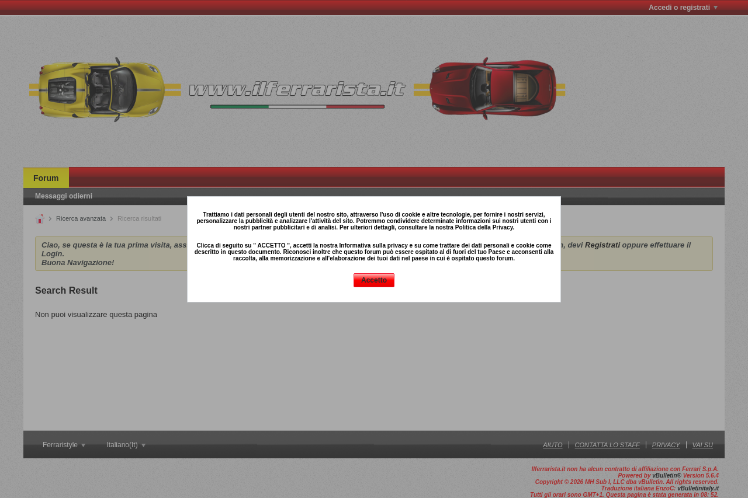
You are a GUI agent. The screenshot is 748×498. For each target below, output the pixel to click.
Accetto (374, 280)
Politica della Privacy (484, 227)
